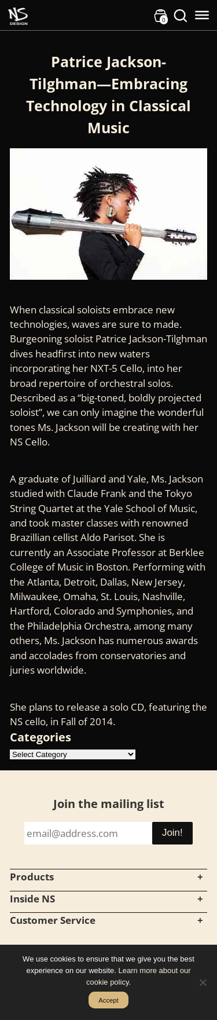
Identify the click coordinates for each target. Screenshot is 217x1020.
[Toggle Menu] (202, 15)
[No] (202, 982)
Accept (108, 1000)
